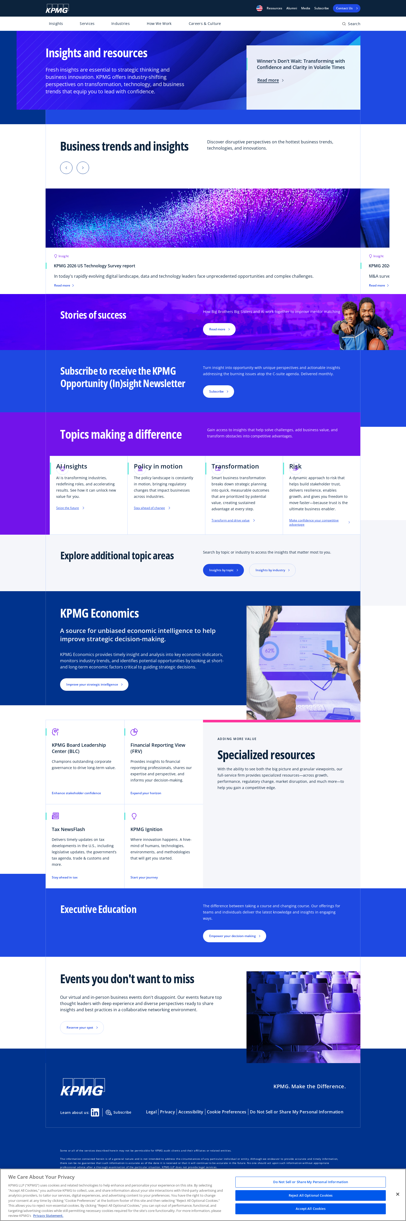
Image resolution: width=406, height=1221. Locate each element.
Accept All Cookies (310, 1208)
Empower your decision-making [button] (232, 936)
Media (305, 8)
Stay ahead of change (152, 508)
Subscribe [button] (216, 391)
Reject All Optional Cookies (311, 1195)
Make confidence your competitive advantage (319, 522)
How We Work (159, 23)
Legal (151, 1112)
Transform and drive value (233, 520)
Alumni (291, 8)
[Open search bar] (351, 25)
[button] (259, 8)
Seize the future (70, 508)
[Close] (397, 1194)
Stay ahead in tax (65, 877)
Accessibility (191, 1112)
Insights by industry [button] (270, 570)
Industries (120, 23)
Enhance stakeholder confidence (76, 793)
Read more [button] (217, 329)
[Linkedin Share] (95, 1112)
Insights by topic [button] (221, 570)
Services (87, 23)
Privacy (167, 1112)
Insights (56, 23)
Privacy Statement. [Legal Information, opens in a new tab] (48, 1215)
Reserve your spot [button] (80, 1027)
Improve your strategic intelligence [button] (92, 684)
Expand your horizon (145, 793)
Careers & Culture (205, 23)
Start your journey (144, 877)
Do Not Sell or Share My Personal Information (296, 1112)
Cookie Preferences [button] (227, 1112)
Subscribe (321, 8)
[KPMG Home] (57, 8)
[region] (203, 1195)
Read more (270, 80)
